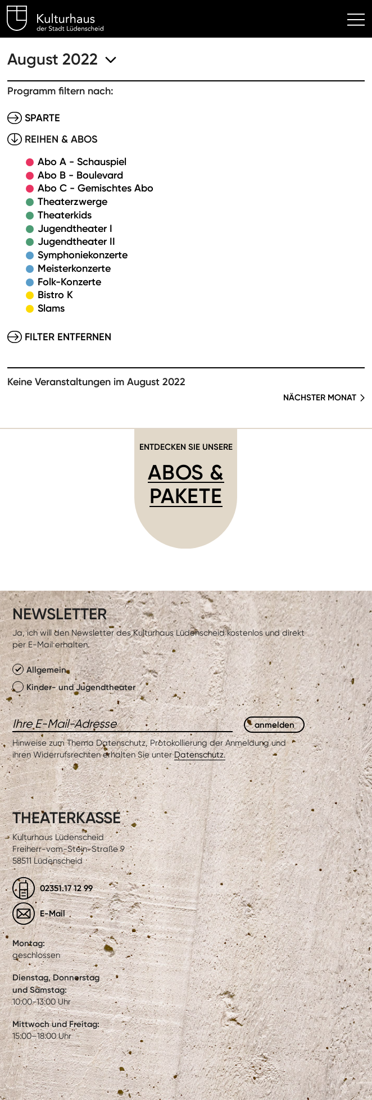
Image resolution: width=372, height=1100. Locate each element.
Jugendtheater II (76, 241)
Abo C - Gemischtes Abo (95, 188)
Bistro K (55, 295)
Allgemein (39, 669)
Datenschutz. (199, 755)
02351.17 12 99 (66, 888)
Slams (51, 308)
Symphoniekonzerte (83, 255)
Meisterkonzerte (74, 268)
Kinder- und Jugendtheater (73, 686)
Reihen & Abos (61, 139)
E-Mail (52, 913)
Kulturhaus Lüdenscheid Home (61, 20)
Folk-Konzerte (69, 282)
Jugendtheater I (75, 228)
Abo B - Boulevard (80, 175)
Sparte (42, 118)
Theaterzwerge (72, 201)
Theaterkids (65, 215)
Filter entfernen (68, 337)
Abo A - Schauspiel (82, 162)
